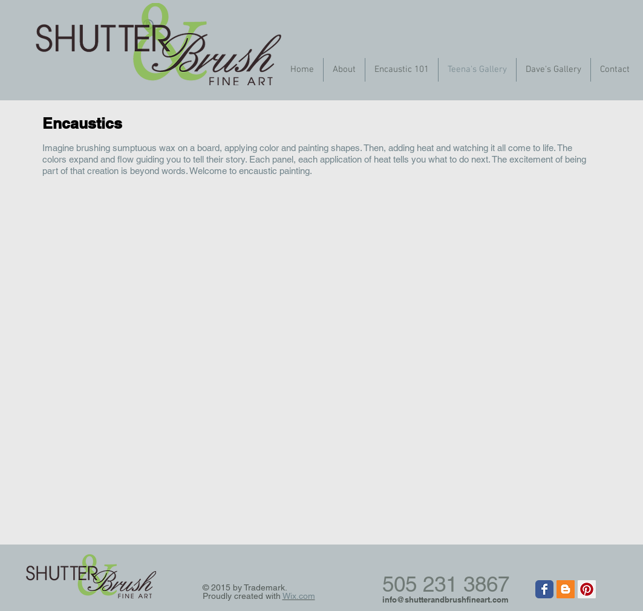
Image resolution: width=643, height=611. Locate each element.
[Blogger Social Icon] (566, 589)
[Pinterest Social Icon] (587, 589)
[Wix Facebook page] (544, 589)
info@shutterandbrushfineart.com (445, 599)
